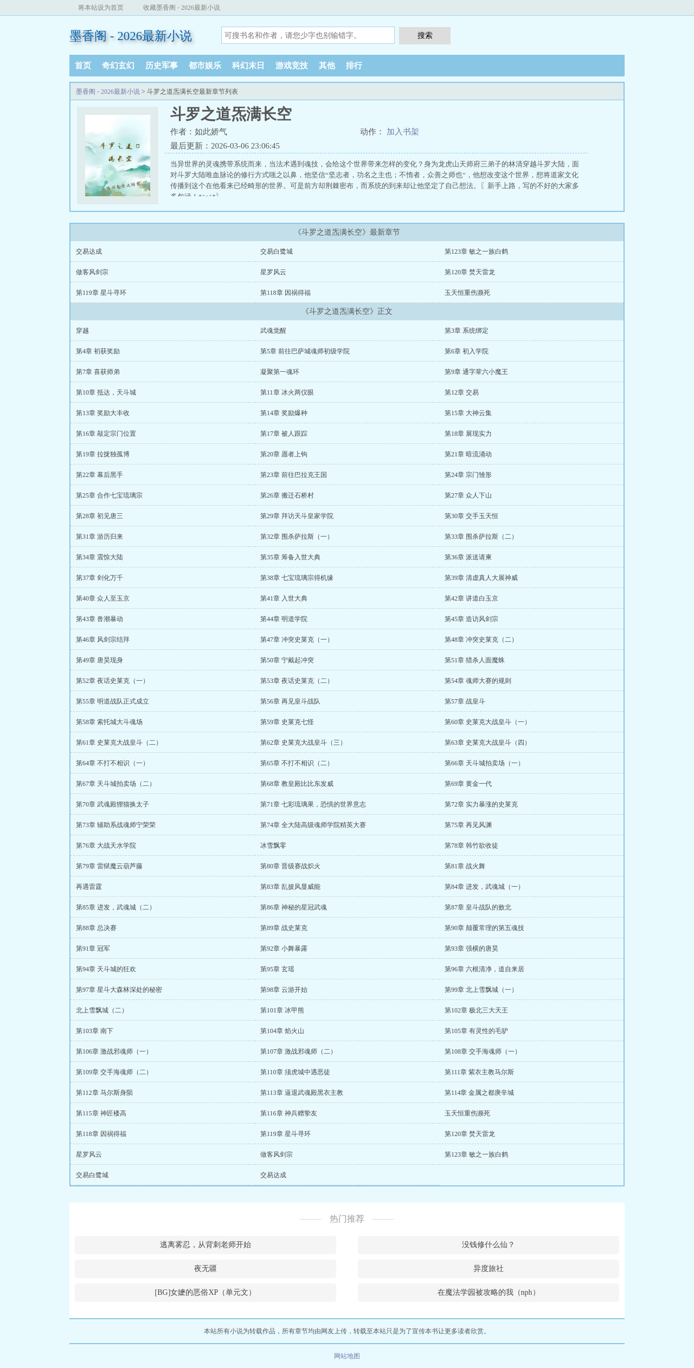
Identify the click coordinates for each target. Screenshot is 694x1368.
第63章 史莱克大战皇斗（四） (488, 742)
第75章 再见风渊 (468, 825)
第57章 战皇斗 (465, 701)
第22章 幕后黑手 (99, 475)
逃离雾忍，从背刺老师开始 (205, 1245)
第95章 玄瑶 (277, 969)
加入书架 (403, 131)
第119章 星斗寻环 (101, 292)
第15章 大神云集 (468, 413)
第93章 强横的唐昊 (471, 948)
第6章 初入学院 (467, 351)
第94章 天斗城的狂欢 (106, 969)
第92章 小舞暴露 (283, 948)
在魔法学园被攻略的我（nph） (489, 1292)
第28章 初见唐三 (99, 516)
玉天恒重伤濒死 (467, 292)
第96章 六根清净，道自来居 (484, 969)
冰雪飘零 (273, 845)
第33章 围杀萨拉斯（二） (481, 536)
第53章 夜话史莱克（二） (296, 681)
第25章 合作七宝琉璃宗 (109, 495)
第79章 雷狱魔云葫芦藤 (109, 866)
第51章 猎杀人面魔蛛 (475, 660)
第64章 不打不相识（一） (112, 763)
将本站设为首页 (101, 7)
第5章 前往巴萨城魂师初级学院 (305, 351)
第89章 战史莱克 (283, 928)
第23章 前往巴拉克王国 (293, 475)
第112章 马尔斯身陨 (104, 1092)
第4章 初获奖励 (98, 351)
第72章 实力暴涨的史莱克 (481, 804)
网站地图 (347, 1356)
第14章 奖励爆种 (283, 413)
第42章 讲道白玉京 (471, 598)
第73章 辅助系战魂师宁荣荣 (116, 825)
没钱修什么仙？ (488, 1245)
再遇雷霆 (89, 887)
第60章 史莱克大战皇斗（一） (488, 722)
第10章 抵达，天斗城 (106, 392)
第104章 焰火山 (282, 1031)
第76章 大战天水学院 (106, 845)
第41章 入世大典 (283, 598)
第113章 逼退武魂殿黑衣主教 (301, 1092)
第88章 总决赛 (96, 928)
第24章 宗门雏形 (468, 475)
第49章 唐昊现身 (99, 660)
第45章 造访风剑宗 (471, 619)
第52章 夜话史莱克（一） (112, 681)
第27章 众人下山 (468, 495)
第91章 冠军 (93, 948)
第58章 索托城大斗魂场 (109, 722)
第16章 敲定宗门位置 (106, 433)
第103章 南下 (94, 1031)
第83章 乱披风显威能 (290, 887)
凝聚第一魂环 (279, 372)
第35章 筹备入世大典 (290, 557)
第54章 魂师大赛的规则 (478, 681)
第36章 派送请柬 (468, 557)
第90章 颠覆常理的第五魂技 (484, 928)
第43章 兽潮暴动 (99, 619)
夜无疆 (205, 1268)
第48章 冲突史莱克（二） (481, 639)
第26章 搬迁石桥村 (287, 495)
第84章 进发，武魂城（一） (484, 887)
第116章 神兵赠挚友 (288, 1113)
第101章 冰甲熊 (282, 1010)
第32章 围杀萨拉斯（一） (296, 536)
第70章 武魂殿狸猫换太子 (112, 804)
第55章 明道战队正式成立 (112, 701)
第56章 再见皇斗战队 (290, 701)
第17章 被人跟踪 (283, 433)
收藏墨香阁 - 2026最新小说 (181, 7)
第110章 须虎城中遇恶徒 (295, 1072)
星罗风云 (273, 272)
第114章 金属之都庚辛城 (480, 1092)
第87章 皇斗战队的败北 (478, 907)
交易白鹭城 (276, 251)
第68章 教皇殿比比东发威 (296, 784)
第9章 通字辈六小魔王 (476, 372)
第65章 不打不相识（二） (296, 763)
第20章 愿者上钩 (283, 454)
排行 (354, 65)
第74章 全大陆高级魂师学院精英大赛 (313, 825)
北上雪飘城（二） (102, 1010)
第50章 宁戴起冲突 (287, 660)
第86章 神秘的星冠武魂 (293, 907)
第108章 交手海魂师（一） (483, 1051)
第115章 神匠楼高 (101, 1113)
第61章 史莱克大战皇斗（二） (119, 742)
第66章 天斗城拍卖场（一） (484, 763)
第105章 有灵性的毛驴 (476, 1031)
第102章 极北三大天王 (476, 1010)
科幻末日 (248, 65)
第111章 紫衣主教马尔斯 (479, 1072)
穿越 (82, 330)
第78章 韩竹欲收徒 (471, 845)
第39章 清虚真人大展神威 (481, 578)
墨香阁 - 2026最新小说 (130, 36)
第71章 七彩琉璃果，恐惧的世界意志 (313, 804)
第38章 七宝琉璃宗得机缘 (296, 578)
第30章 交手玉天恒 (471, 516)
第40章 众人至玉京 (103, 598)
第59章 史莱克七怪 (287, 722)
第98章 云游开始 (283, 989)
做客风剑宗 (92, 272)
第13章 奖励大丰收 (103, 413)
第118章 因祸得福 (285, 292)
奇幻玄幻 (118, 65)
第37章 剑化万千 (99, 578)
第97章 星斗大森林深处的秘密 (119, 989)
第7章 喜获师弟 (98, 372)
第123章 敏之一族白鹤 (476, 251)
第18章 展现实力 (468, 433)
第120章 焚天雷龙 (470, 272)
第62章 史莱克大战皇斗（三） (303, 742)
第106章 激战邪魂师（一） (114, 1051)
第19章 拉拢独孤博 (103, 454)
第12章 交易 (462, 392)
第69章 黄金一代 (468, 784)
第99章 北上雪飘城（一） (481, 989)
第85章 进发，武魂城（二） (116, 907)
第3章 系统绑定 (467, 330)
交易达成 (89, 251)
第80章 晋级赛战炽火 (290, 866)
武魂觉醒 (273, 330)
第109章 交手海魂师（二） (114, 1072)
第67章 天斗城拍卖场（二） (116, 784)
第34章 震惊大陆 (99, 557)
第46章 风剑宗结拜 (103, 639)
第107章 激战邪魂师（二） (298, 1051)
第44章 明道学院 (283, 619)
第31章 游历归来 (99, 536)
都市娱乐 (205, 65)
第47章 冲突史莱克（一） (296, 639)
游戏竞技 (291, 65)
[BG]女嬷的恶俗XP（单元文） (205, 1292)
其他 (327, 65)
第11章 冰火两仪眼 (287, 392)
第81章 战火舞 (465, 866)
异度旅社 (488, 1268)
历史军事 (161, 65)
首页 (83, 65)
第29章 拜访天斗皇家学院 (296, 516)
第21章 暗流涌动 (468, 454)
